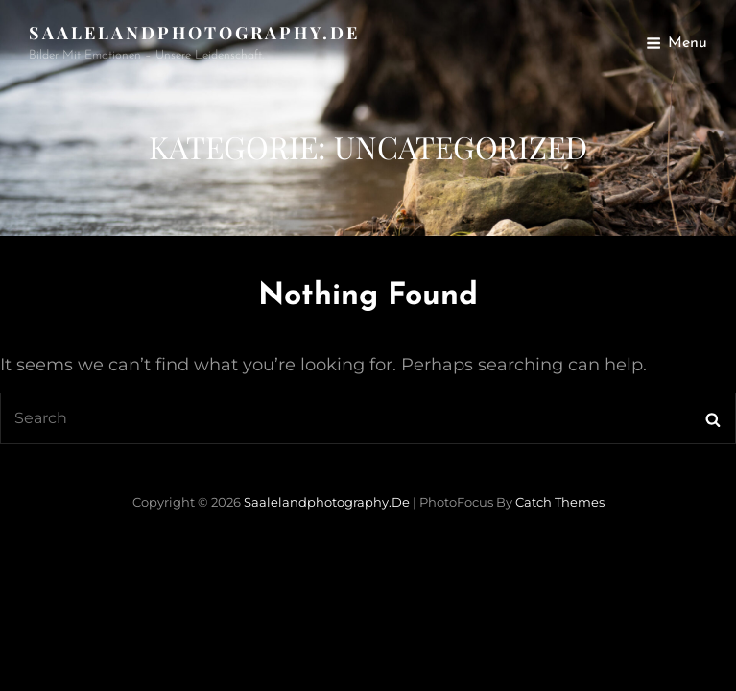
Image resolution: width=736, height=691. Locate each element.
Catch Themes (560, 502)
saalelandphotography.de (194, 32)
